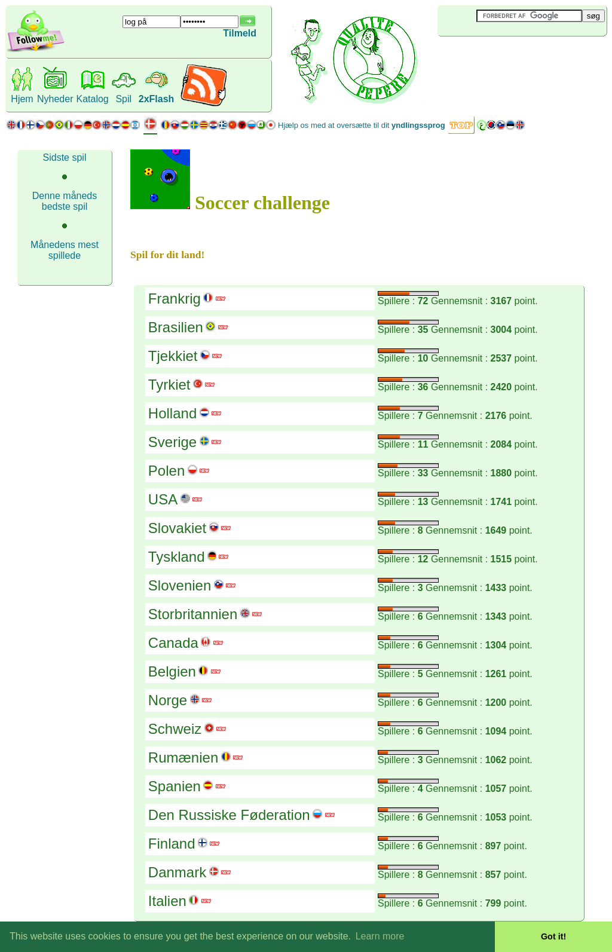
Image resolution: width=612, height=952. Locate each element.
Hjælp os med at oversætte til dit (361, 125)
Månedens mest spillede (64, 250)
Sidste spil (65, 157)
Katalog (92, 99)
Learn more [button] (380, 936)
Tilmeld (239, 33)
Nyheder (55, 99)
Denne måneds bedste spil (64, 201)
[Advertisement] (509, 56)
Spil (123, 99)
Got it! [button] (553, 936)
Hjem (22, 99)
